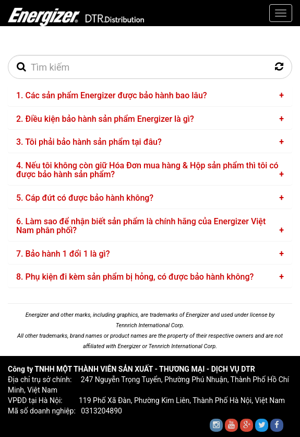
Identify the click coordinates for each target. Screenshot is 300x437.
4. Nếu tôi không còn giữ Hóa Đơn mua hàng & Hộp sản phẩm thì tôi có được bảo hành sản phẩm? (147, 170)
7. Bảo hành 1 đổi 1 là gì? (63, 254)
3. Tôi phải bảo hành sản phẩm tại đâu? (89, 142)
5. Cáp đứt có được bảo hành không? (84, 198)
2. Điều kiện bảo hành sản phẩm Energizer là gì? (105, 119)
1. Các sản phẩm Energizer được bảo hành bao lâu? (111, 95)
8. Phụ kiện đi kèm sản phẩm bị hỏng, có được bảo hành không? (135, 277)
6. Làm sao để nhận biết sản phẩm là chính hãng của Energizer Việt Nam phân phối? (141, 226)
